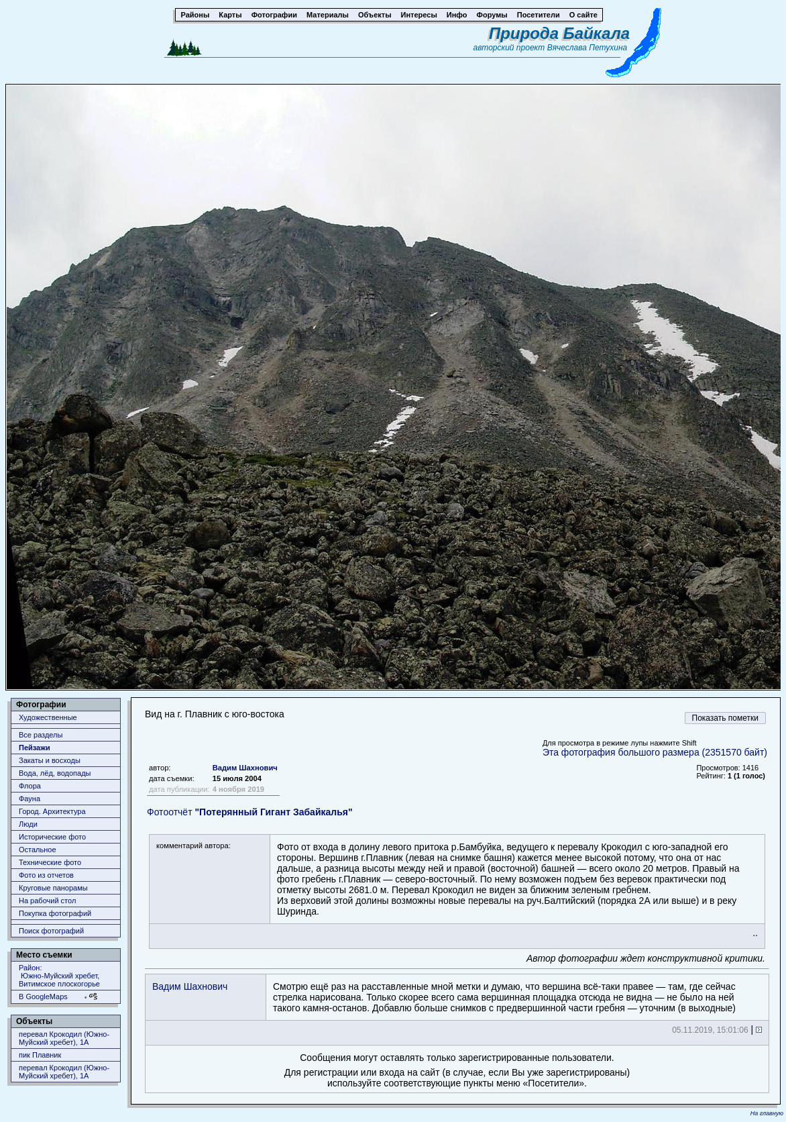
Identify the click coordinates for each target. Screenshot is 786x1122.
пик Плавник (40, 1055)
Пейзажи (34, 748)
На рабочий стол (47, 901)
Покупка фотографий (55, 913)
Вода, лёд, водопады (55, 773)
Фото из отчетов (46, 875)
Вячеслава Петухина (587, 47)
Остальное (37, 850)
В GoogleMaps (43, 996)
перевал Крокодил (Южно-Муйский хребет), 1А (64, 1038)
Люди (28, 824)
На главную (766, 1113)
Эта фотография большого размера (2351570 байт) (655, 752)
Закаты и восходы (49, 760)
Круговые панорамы (53, 888)
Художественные (48, 717)
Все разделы (40, 735)
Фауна (29, 799)
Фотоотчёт (250, 812)
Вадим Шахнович (245, 768)
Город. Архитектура (52, 811)
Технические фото (50, 862)
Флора (30, 786)
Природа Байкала (559, 33)
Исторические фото (52, 837)
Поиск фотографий (51, 931)
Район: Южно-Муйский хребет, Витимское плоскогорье (59, 976)
